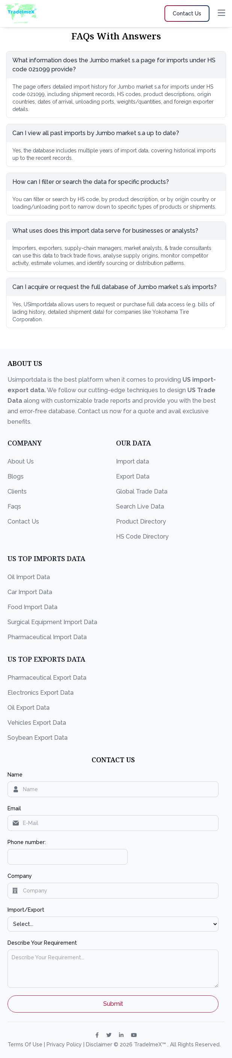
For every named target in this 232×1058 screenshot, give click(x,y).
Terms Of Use (26, 1044)
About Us (21, 461)
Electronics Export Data (41, 692)
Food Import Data (32, 607)
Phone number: (27, 842)
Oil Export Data (29, 707)
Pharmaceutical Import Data (47, 637)
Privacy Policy (65, 1044)
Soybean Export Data (38, 737)
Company (20, 876)
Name (15, 775)
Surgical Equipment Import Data (52, 622)
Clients (17, 491)
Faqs (14, 506)
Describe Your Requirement (42, 943)
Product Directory (141, 521)
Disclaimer (100, 1044)
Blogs (16, 476)
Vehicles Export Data (37, 722)
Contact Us (23, 521)
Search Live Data (140, 506)
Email (14, 808)
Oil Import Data (29, 577)
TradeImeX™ (150, 1044)
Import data (132, 461)
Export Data (132, 476)
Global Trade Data (141, 491)
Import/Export (26, 910)
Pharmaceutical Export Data (47, 677)
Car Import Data (30, 592)
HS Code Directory (142, 536)
